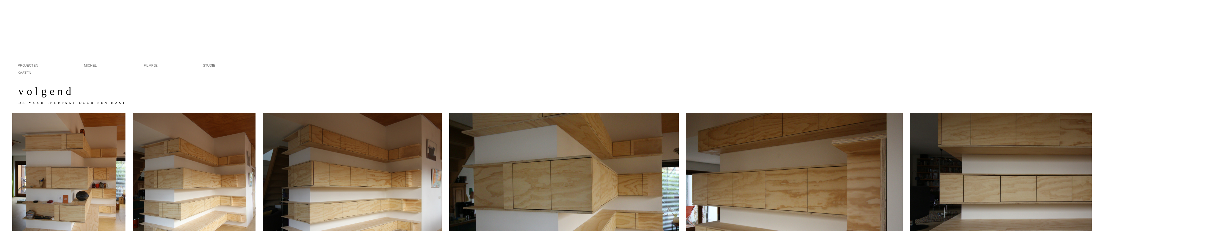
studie (218, 65)
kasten (24, 72)
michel (100, 65)
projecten (35, 65)
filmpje (159, 65)
